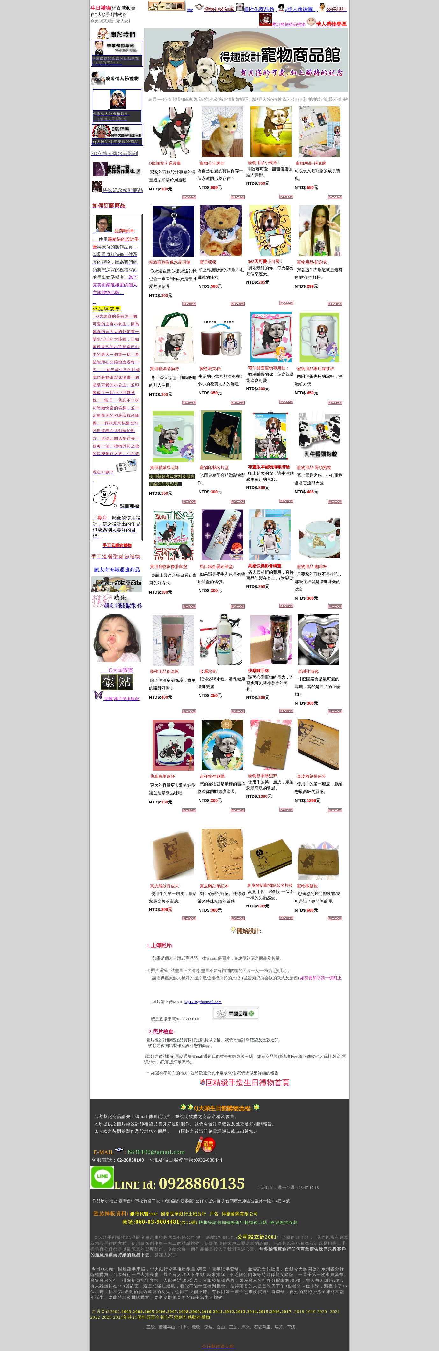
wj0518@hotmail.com (202, 1001)
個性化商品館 (255, 9)
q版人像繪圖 (295, 9)
